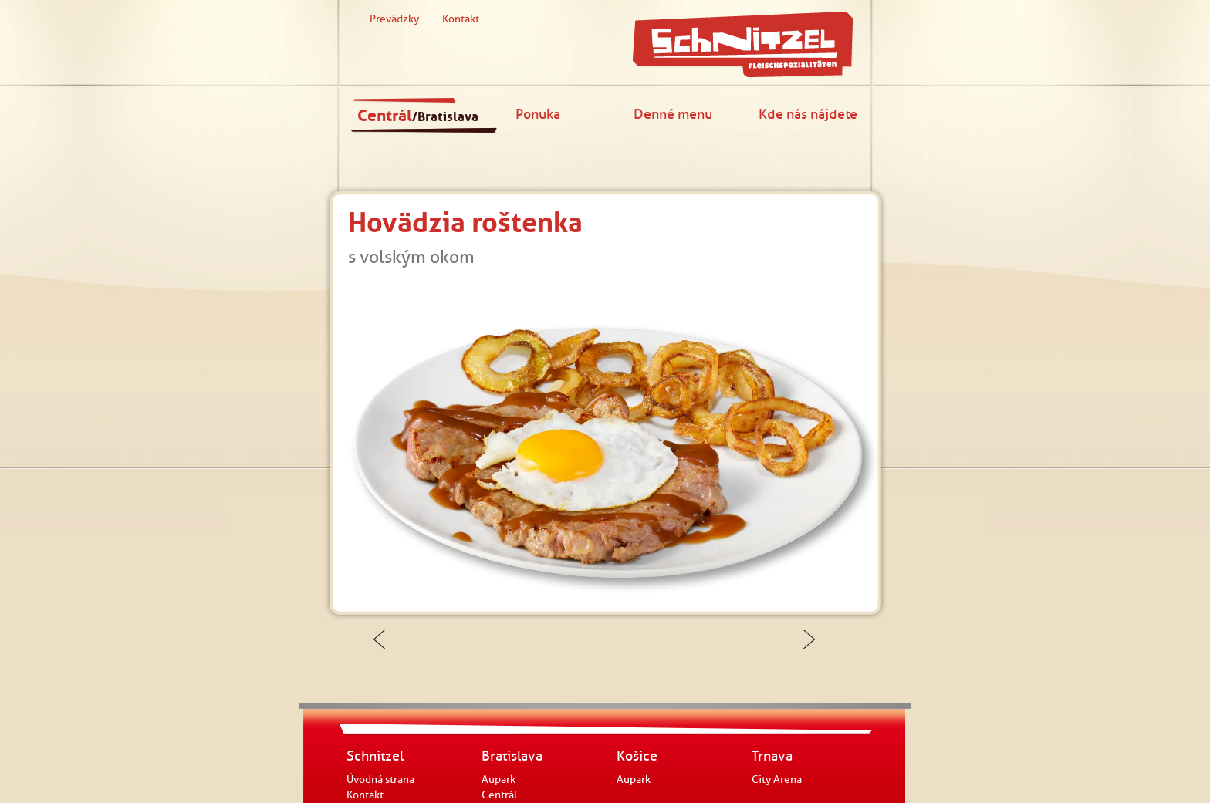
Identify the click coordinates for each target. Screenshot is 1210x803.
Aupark (498, 779)
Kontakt (460, 18)
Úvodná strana (380, 779)
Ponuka (537, 114)
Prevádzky (394, 18)
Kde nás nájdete (808, 114)
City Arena (777, 779)
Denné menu (673, 114)
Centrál (417, 116)
